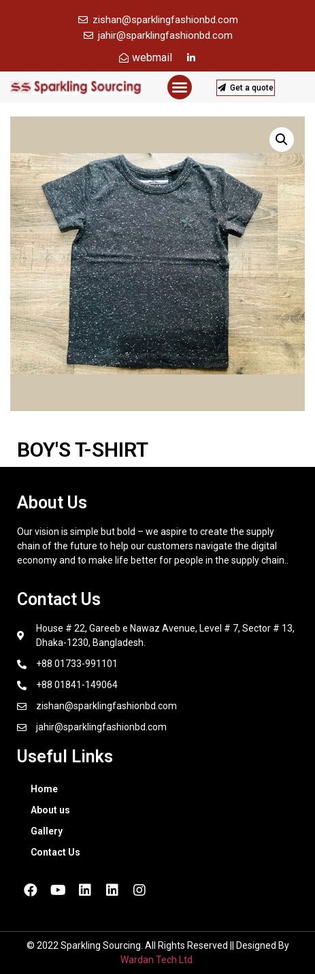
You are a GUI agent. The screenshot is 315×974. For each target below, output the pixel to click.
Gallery (47, 831)
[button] (179, 87)
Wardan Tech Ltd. (157, 959)
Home (44, 788)
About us (50, 810)
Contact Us (55, 852)
